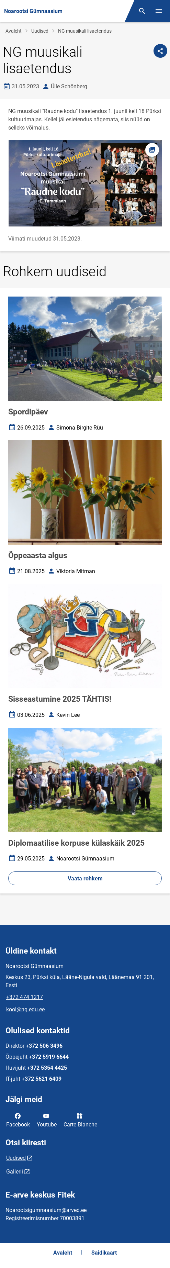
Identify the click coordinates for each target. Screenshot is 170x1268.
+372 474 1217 (24, 997)
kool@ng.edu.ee (25, 1009)
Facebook (18, 1119)
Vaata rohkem (85, 878)
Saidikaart (104, 1252)
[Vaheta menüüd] (159, 11)
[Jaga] (160, 51)
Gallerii (14, 1171)
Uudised (39, 31)
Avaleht (13, 31)
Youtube (47, 1119)
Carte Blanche (80, 1119)
